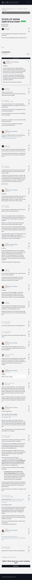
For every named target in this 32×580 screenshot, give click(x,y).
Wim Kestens (8, 331)
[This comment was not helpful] (28, 91)
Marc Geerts (8, 321)
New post (16, 566)
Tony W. (8, 60)
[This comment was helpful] (28, 88)
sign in (6, 557)
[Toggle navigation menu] (28, 2)
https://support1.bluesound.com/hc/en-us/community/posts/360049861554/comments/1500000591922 (13, 538)
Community (19, 8)
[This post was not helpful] (28, 31)
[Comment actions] (28, 61)
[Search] (16, 12)
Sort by (28, 53)
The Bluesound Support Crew (8, 8)
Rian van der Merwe (9, 354)
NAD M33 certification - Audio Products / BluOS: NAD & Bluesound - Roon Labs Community (13, 501)
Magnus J (7, 28)
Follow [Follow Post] (5, 25)
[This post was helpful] (28, 28)
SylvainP (7, 100)
